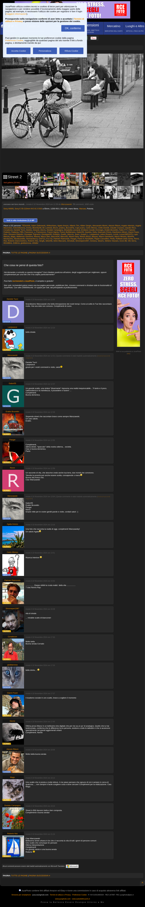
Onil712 (42, 239)
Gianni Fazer (133, 232)
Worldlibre (7, 243)
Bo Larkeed (47, 228)
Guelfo (63, 234)
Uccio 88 (123, 241)
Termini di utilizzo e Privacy (60, 895)
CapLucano (80, 228)
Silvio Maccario (59, 241)
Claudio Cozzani (117, 228)
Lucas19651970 (126, 234)
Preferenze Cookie (14, 40)
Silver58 (49, 241)
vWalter (35, 243)
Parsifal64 (89, 239)
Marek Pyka (74, 236)
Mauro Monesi (120, 236)
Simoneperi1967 (82, 241)
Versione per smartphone (21, 895)
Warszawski (66, 204)
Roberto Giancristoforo (17, 241)
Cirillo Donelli (103, 228)
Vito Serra (132, 241)
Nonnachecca (32, 239)
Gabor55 (80, 232)
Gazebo (88, 232)
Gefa (95, 232)
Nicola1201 (8, 239)
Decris (43, 230)
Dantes (29, 230)
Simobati (70, 241)
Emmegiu (100, 230)
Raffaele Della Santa (124, 239)
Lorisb (115, 234)
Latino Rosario (106, 234)
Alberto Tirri (74, 226)
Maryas (95, 236)
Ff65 (21, 232)
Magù (13, 236)
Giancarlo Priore (104, 232)
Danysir (36, 230)
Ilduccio (70, 234)
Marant (37, 236)
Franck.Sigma (53, 232)
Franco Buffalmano (67, 232)
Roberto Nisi (33, 241)
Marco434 (55, 236)
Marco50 (64, 236)
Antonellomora (19, 228)
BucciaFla (70, 228)
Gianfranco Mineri (119, 232)
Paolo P (80, 239)
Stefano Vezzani (111, 241)
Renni (136, 239)
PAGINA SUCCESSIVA (39, 253)
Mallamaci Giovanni (24, 236)
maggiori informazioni (16, 14)
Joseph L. (84, 234)
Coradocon (8, 230)
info (128, 353)
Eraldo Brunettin (111, 230)
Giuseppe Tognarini (32, 234)
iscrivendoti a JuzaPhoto (23, 281)
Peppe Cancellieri (101, 239)
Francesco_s (29, 232)
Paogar (73, 239)
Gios (5, 234)
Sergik (41, 241)
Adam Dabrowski (38, 226)
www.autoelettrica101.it (81, 899)
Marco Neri (45, 236)
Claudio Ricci (130, 228)
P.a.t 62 (49, 239)
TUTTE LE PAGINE (19, 253)
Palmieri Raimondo (61, 239)
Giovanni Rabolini (15, 234)
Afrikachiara (51, 226)
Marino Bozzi (85, 236)
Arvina (28, 228)
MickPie (130, 236)
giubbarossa (26, 243)
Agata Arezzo (63, 226)
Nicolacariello (19, 239)
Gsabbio (56, 234)
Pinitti (112, 239)
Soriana (93, 241)
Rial (5, 241)
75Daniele (26, 226)
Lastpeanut (94, 234)
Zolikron (16, 243)
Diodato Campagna (55, 230)
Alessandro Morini (99, 226)
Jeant (77, 234)
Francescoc (41, 232)
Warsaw (82, 209)
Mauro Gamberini (106, 236)
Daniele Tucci (19, 230)
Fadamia (15, 232)
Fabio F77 (123, 230)
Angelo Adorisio (127, 226)
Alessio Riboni (114, 226)
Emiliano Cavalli (87, 230)
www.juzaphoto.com (63, 899)
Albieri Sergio (85, 226)
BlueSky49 (36, 228)
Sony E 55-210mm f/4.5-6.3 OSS (28, 209)
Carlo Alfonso (91, 228)
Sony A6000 (8, 209)
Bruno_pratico (59, 228)
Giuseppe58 (46, 234)
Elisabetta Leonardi (72, 230)
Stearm (101, 241)
